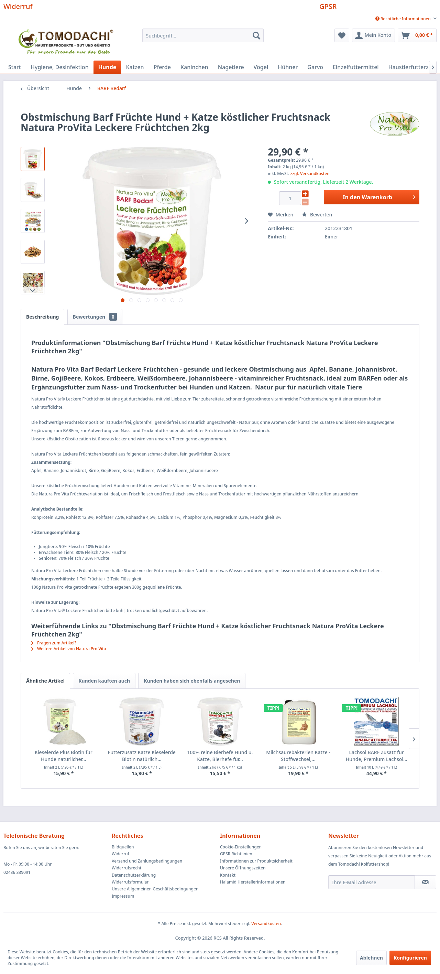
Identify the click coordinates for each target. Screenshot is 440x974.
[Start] (14, 67)
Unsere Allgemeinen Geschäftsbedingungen (155, 889)
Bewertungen (95, 317)
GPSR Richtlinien (236, 854)
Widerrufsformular (130, 882)
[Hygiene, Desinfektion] (60, 67)
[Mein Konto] (373, 35)
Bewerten (317, 214)
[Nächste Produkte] (414, 738)
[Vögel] (261, 67)
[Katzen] (134, 67)
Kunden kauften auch (104, 680)
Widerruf (18, 6)
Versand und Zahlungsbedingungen (147, 861)
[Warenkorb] (417, 35)
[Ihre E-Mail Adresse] (371, 882)
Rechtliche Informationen (403, 19)
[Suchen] (256, 35)
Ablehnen (371, 957)
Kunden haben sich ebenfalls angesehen (192, 680)
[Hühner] (287, 67)
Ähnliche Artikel (45, 680)
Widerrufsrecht (126, 868)
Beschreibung (42, 316)
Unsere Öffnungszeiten (243, 868)
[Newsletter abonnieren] (425, 882)
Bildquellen (123, 847)
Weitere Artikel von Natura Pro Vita (68, 649)
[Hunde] (107, 67)
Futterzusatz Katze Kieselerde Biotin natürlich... (142, 755)
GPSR (328, 6)
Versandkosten (266, 924)
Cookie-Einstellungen (241, 847)
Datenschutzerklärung (134, 875)
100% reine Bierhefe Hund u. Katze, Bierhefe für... (220, 755)
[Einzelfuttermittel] (356, 67)
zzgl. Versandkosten (310, 173)
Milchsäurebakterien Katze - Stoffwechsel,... (298, 755)
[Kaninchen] (194, 67)
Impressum (123, 896)
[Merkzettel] (341, 35)
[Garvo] (315, 67)
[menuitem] (403, 18)
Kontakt (227, 875)
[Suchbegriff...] (203, 35)
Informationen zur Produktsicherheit (256, 861)
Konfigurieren (410, 957)
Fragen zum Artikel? (53, 643)
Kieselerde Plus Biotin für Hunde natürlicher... (63, 755)
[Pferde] (162, 67)
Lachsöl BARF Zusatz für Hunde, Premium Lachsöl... (376, 755)
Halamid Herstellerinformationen (253, 882)
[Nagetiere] (231, 67)
